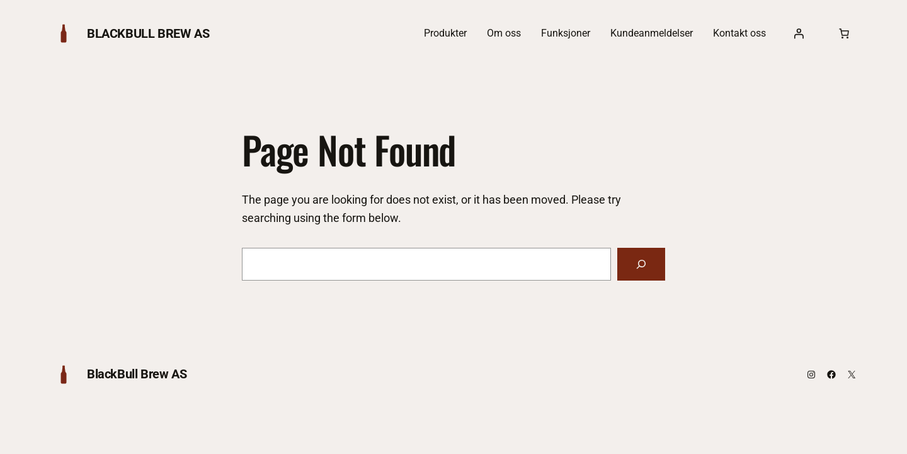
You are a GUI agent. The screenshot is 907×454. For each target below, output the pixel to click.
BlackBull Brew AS (148, 33)
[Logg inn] (798, 33)
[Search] (641, 264)
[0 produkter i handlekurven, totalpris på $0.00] (844, 33)
